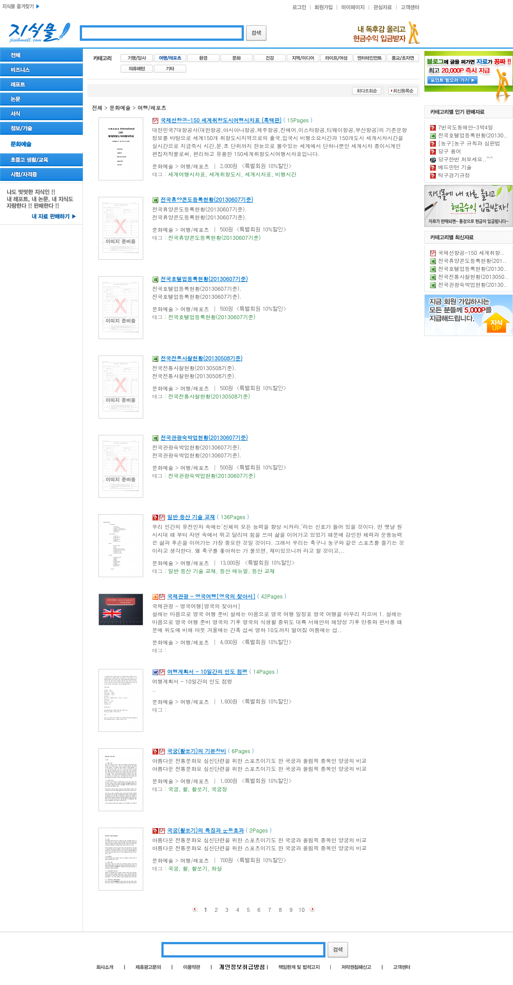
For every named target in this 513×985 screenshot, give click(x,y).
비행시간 (286, 174)
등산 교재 (263, 571)
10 (301, 909)
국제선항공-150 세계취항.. (471, 252)
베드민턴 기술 (455, 167)
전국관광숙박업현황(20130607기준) (204, 437)
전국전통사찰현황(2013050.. (473, 276)
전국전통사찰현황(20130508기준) (202, 358)
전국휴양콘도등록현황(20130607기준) (207, 199)
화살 (216, 868)
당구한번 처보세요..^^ (465, 159)
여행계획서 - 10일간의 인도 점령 (207, 671)
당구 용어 (449, 151)
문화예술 (120, 107)
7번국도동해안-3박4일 (465, 127)
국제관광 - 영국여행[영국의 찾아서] (211, 596)
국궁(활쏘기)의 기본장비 (196, 750)
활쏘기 (200, 789)
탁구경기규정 (454, 175)
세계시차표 (258, 174)
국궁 (173, 789)
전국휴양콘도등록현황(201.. (472, 260)
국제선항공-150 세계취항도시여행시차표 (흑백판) (221, 120)
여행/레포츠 (151, 107)
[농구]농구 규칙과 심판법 (469, 143)
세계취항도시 (225, 174)
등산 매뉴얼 (234, 571)
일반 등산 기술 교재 (191, 516)
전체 (97, 107)
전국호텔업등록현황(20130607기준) (204, 278)
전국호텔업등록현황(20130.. (472, 135)
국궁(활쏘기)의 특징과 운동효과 (205, 830)
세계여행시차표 (186, 174)
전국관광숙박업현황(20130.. (472, 284)
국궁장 (219, 789)
